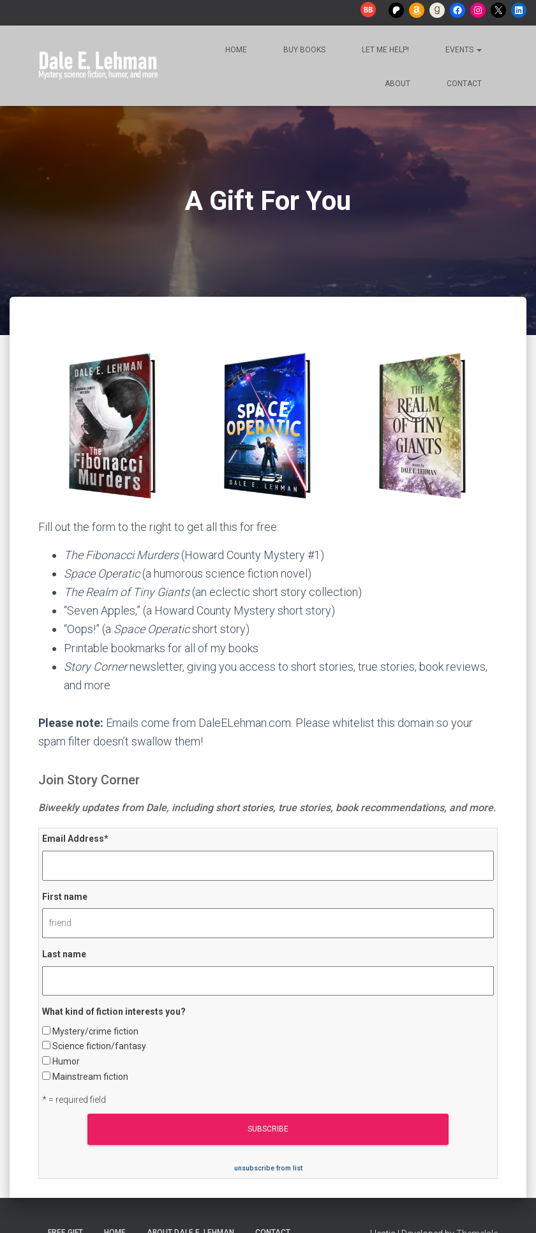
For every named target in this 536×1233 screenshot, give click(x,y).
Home (235, 49)
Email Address (75, 838)
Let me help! (384, 49)
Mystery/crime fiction (95, 1031)
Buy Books (303, 49)
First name (64, 897)
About (396, 83)
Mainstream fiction (90, 1077)
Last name (64, 954)
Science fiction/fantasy (99, 1046)
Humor (66, 1061)
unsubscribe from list (268, 1168)
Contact (463, 83)
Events (462, 49)
